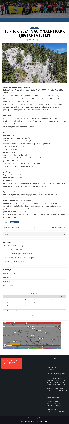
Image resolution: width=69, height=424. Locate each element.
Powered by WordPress (27, 421)
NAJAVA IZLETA (35, 27)
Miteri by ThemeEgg (42, 421)
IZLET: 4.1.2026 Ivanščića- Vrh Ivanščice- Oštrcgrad (19, 258)
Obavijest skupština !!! (12, 227)
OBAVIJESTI (7, 281)
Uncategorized (8, 285)
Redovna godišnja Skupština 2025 (14, 261)
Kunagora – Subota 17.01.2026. (13, 250)
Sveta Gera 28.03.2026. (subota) (13, 246)
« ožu (33, 315)
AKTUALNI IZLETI (9, 273)
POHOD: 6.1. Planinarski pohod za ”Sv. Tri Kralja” (18, 254)
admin (40, 40)
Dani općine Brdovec (57, 227)
